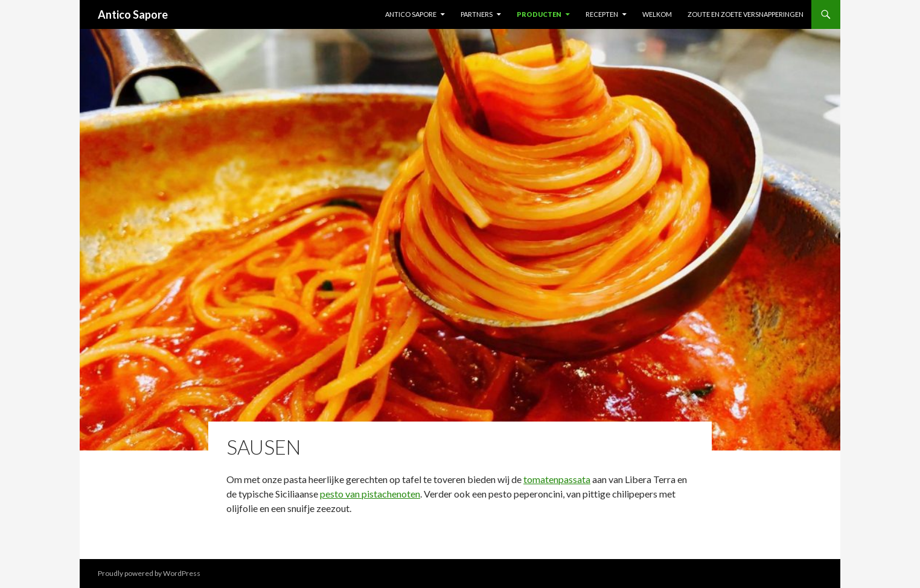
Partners (477, 14)
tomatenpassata (556, 479)
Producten (539, 14)
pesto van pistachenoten (370, 493)
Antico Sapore (133, 14)
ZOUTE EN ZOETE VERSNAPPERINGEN (745, 14)
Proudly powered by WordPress (149, 573)
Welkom (657, 14)
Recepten (602, 14)
